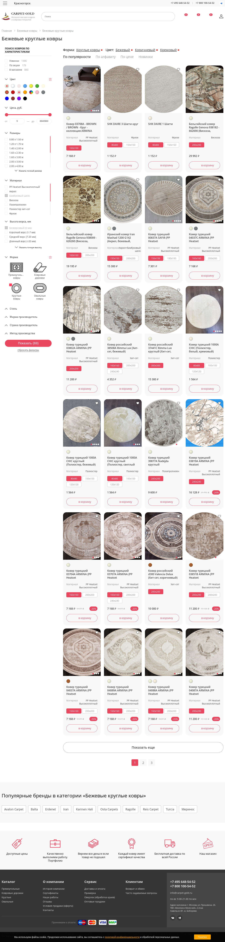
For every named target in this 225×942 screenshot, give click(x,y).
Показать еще (143, 747)
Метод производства (22, 333)
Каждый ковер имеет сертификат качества (131, 848)
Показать (28, 343)
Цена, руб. (16, 107)
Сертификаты (50, 893)
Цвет (13, 79)
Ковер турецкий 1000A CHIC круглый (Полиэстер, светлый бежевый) (122, 461)
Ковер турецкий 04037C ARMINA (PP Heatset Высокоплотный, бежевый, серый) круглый (201, 238)
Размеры (15, 133)
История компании (54, 888)
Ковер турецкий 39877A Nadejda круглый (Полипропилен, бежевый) (159, 461)
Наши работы (50, 897)
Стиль (13, 308)
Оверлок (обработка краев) (99, 897)
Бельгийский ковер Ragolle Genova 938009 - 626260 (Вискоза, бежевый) (81, 238)
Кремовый (168, 50)
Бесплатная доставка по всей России (169, 848)
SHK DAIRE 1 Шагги (160, 124)
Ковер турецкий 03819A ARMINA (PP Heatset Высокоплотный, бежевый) (201, 461)
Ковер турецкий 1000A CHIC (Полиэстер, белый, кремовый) (204, 348)
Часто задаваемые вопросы (141, 893)
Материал (16, 180)
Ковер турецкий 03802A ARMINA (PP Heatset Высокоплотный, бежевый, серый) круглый (79, 348)
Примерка (90, 893)
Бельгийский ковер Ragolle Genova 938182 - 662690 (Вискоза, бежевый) (204, 127)
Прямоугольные (11, 888)
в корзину (84, 165)
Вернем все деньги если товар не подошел (93, 848)
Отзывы (47, 901)
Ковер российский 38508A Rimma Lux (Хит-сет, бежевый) (122, 348)
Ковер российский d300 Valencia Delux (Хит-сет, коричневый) (163, 574)
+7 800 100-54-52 (205, 2)
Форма (14, 257)
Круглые (6, 897)
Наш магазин (207, 846)
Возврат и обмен (135, 888)
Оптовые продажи (94, 901)
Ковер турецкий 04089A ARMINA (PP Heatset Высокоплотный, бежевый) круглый (119, 690)
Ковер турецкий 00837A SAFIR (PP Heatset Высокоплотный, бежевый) (159, 238)
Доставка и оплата (94, 888)
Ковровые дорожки (12, 893)
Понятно (202, 937)
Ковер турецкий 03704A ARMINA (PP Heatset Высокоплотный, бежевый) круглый (79, 574)
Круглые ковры (88, 50)
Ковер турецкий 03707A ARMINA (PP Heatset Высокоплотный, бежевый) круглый (119, 574)
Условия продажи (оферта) (58, 905)
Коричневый (145, 50)
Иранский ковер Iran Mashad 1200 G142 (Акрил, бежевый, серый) (121, 238)
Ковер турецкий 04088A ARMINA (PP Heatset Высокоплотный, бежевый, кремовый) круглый (162, 690)
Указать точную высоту (30, 247)
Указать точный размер (30, 170)
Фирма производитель (23, 316)
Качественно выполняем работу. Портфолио (55, 850)
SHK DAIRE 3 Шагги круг (122, 124)
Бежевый (123, 50)
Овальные (7, 901)
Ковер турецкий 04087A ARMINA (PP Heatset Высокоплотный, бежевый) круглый (201, 690)
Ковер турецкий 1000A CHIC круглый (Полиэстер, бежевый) (81, 461)
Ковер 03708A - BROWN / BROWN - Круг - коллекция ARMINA (81, 127)
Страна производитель (24, 325)
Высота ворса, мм (20, 221)
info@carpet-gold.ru (181, 892)
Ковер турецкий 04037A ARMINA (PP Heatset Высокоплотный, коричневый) (79, 690)
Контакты (48, 910)
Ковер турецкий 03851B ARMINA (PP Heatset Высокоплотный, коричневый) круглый (204, 574)
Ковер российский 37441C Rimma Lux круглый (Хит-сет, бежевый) (160, 348)
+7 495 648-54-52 (180, 2)
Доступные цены (17, 846)
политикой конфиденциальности (122, 937)
